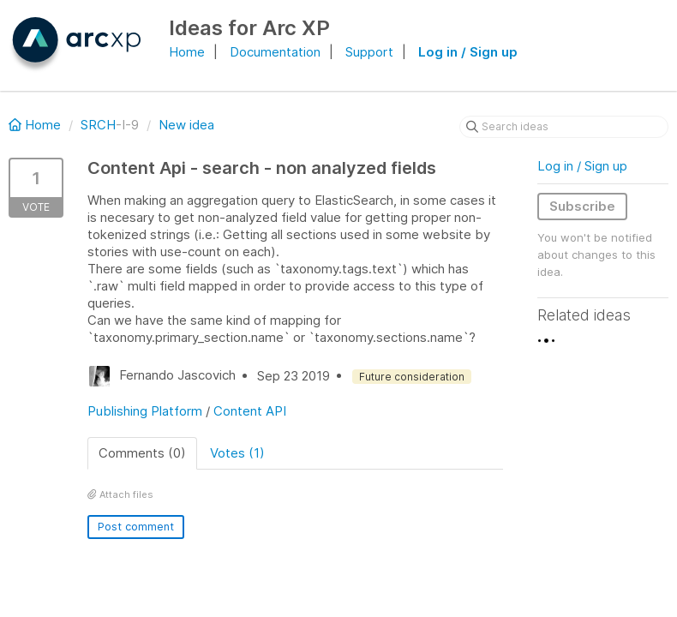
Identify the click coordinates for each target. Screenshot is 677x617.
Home (187, 52)
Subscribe (582, 206)
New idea (186, 125)
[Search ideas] (563, 127)
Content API (249, 411)
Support (369, 52)
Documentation (275, 52)
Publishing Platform (144, 411)
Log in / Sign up (468, 52)
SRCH (98, 125)
